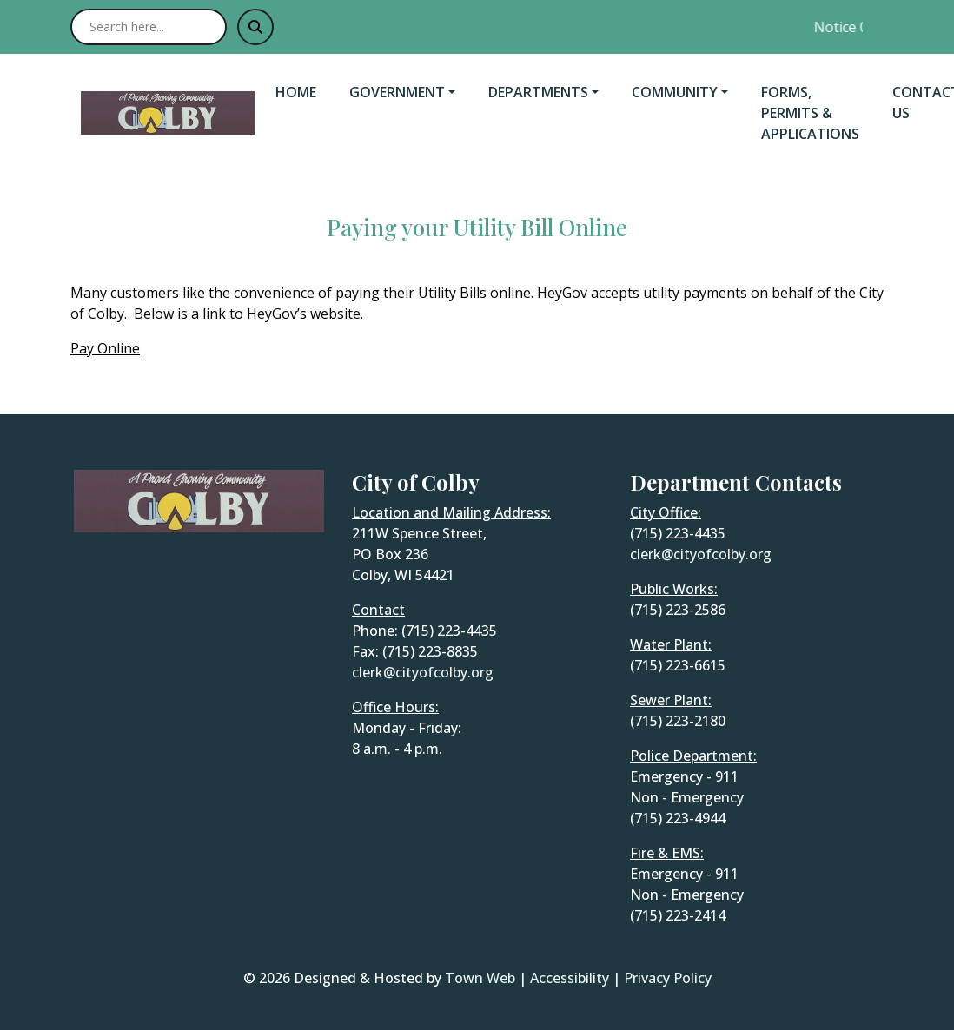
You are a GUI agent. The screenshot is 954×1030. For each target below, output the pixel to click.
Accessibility (569, 977)
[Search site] (148, 27)
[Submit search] (255, 27)
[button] (411, 92)
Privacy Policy (668, 977)
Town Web (480, 977)
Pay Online (105, 348)
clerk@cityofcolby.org (423, 672)
